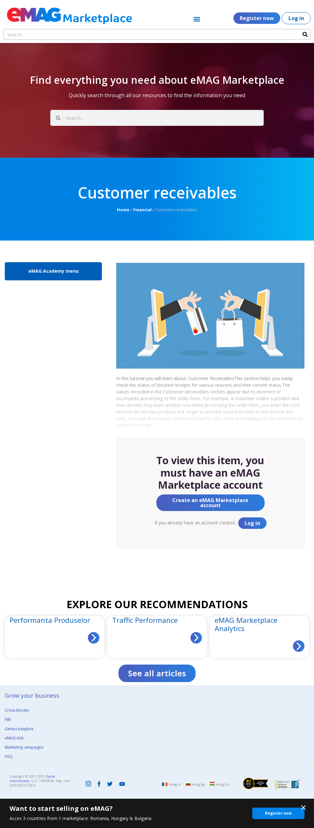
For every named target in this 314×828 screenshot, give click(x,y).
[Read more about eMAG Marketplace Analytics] (298, 646)
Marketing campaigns (24, 747)
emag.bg (198, 784)
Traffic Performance (145, 620)
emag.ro (175, 784)
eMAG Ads (14, 738)
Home (123, 209)
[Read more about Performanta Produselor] (93, 638)
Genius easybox (19, 728)
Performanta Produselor (50, 620)
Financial (142, 209)
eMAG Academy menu (53, 271)
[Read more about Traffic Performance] (196, 638)
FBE (8, 719)
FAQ (8, 756)
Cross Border (17, 710)
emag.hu (222, 784)
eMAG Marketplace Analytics (246, 624)
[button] (196, 19)
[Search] (305, 34)
